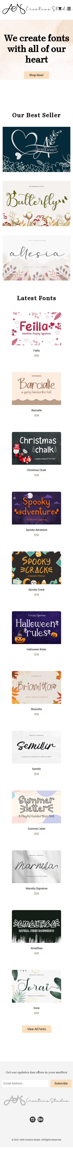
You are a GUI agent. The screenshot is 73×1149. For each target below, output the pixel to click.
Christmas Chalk (36, 470)
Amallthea (37, 948)
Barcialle (36, 410)
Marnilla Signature (36, 888)
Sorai (36, 1008)
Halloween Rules (36, 649)
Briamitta (36, 709)
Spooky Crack (36, 589)
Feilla (36, 350)
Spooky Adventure (36, 529)
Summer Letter (36, 828)
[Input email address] (25, 1083)
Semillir (36, 769)
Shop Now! (36, 75)
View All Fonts (36, 1029)
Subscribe (61, 1083)
